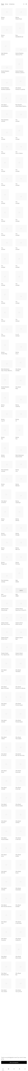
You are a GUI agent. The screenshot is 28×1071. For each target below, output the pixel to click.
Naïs (17, 580)
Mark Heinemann (5, 369)
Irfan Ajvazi (18, 87)
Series (6, 4)
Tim (16, 119)
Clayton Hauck (4, 608)
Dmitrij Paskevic (19, 53)
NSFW (21, 590)
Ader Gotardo (4, 53)
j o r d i (17, 334)
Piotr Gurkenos (4, 119)
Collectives (11, 4)
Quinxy (2, 17)
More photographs (14, 1062)
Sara (17, 35)
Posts (2, 4)
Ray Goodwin (19, 104)
